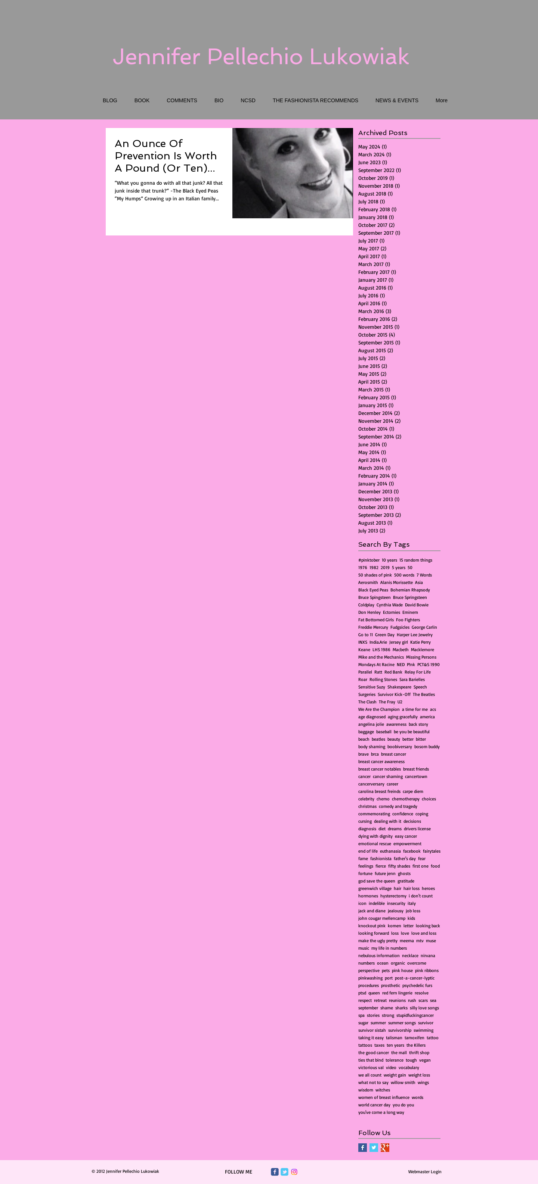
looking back (428, 925)
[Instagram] (294, 1172)
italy (412, 903)
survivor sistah (372, 1030)
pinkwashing (370, 978)
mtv (420, 940)
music (363, 948)
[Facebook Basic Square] (362, 1147)
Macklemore (422, 649)
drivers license (417, 828)
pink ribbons (427, 970)
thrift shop (419, 1052)
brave (363, 754)
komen (394, 925)
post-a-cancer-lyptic (415, 978)
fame (363, 858)
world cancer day (374, 1105)
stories (373, 1015)
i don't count (421, 896)
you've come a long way (381, 1112)
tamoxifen (414, 1037)
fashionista (381, 858)
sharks (401, 1007)
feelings (365, 866)
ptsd (362, 993)
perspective (369, 970)
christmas (367, 806)
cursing (365, 821)
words (417, 1097)
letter (409, 925)
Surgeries (366, 694)
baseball (384, 731)
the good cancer (373, 1052)
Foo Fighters (408, 619)
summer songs (402, 1022)
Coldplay (366, 604)
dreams (395, 828)
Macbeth (401, 649)
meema (407, 940)
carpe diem (413, 791)
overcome (416, 963)
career (392, 784)
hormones (368, 896)
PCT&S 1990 (428, 664)
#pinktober (369, 560)
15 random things (415, 560)
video (391, 1067)
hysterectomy (393, 896)
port (389, 978)
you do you (403, 1105)
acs (433, 709)
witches (382, 1090)
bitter (421, 739)
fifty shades (399, 866)
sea (433, 1000)
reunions (397, 1000)
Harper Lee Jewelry (415, 634)
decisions (412, 821)
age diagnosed (372, 716)
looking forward (373, 933)
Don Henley (369, 612)
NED (401, 664)
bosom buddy (427, 746)
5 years (398, 567)
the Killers (416, 1045)
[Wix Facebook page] (275, 1172)
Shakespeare (399, 687)
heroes (428, 888)
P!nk (411, 664)
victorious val (371, 1067)
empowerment (407, 843)
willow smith (403, 1082)
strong (388, 1015)
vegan (425, 1060)
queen (374, 993)
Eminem (410, 612)
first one (420, 866)
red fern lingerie (397, 993)
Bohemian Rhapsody (410, 590)
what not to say (373, 1082)
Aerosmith (368, 582)
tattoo (433, 1037)
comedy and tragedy (398, 806)
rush (412, 1000)
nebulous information (379, 955)
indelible (377, 903)
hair (397, 888)
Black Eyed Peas (373, 590)
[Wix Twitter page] (284, 1172)
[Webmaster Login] (425, 1171)
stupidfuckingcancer (415, 1015)
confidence (402, 813)
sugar (363, 1022)
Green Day (385, 634)
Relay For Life (418, 672)
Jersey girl (398, 642)
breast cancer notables (379, 769)
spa (361, 1015)
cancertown (416, 776)
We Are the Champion (379, 709)
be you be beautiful (412, 731)
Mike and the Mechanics (381, 657)
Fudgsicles (399, 627)
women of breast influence (383, 1097)
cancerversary (371, 784)
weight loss (419, 1075)
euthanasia (390, 851)
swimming (423, 1030)
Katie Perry (420, 642)
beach (364, 739)
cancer (364, 776)
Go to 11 (365, 634)
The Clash (367, 702)
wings (423, 1082)
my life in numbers (389, 948)
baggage (366, 731)
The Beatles (424, 694)
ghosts (404, 873)
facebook (412, 851)
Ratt (378, 672)
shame (386, 1007)
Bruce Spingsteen (374, 597)
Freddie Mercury (373, 627)
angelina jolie (371, 724)
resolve (422, 993)
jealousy (396, 910)
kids (411, 918)
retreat (380, 1000)
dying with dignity (375, 836)
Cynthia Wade (390, 604)
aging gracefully (403, 716)
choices (429, 799)
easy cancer (406, 836)
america (427, 716)
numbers (366, 963)
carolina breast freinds (379, 791)
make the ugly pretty (378, 940)
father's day (405, 858)
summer (378, 1022)
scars (423, 1000)
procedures (368, 985)
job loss (413, 910)
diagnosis (367, 828)
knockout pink (372, 925)
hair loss (412, 888)
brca (375, 754)
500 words (404, 575)
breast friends (416, 769)
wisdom (365, 1090)
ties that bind (370, 1060)
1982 (374, 567)
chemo (383, 799)
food (435, 866)
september (368, 1007)
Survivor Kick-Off (394, 694)
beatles (378, 739)
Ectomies (391, 612)
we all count (369, 1075)
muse (431, 940)
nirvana (428, 955)
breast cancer (393, 754)
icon (362, 903)
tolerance (395, 1060)
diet (382, 828)
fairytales (431, 851)
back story (418, 724)
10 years (389, 560)
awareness (396, 724)
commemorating (374, 813)
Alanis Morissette (396, 582)
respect (365, 1000)
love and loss (423, 933)
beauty (393, 739)
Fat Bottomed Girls (376, 619)
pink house (402, 970)
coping (421, 813)
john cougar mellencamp (381, 918)
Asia (419, 582)
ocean (383, 963)
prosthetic (390, 985)
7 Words (424, 575)
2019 (385, 567)
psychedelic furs (417, 985)
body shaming (371, 746)
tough (411, 1060)
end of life (368, 851)
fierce (380, 866)
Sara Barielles (412, 679)
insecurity (396, 903)
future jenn (385, 873)
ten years (395, 1045)
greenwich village (375, 888)
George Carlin (424, 627)
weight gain (395, 1075)
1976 (362, 567)
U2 (400, 702)
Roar (362, 679)
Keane (364, 649)
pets (386, 970)
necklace (410, 955)
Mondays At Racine (376, 664)
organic (398, 963)
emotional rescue (374, 843)
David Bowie (417, 604)
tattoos (365, 1045)
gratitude (406, 881)
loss (395, 933)
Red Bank (393, 672)
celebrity (366, 799)
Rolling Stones (383, 679)
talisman (394, 1037)
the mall (399, 1052)
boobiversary (399, 746)
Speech (420, 687)
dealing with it (387, 821)
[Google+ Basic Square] (385, 1147)
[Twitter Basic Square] (374, 1147)
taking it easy (371, 1037)
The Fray (387, 702)
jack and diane (372, 910)
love (405, 933)
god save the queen (376, 881)
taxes (379, 1045)
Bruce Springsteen (410, 597)
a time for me (415, 709)
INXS (362, 642)
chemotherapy (406, 799)
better (408, 739)
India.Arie (378, 642)
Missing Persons (421, 657)
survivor (425, 1022)
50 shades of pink (375, 575)
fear (422, 858)
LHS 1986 (381, 649)
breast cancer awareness (381, 761)
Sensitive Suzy (371, 687)
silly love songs (424, 1007)
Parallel (365, 672)
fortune (365, 873)
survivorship (399, 1030)
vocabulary (409, 1067)
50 (410, 567)
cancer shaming (388, 776)
